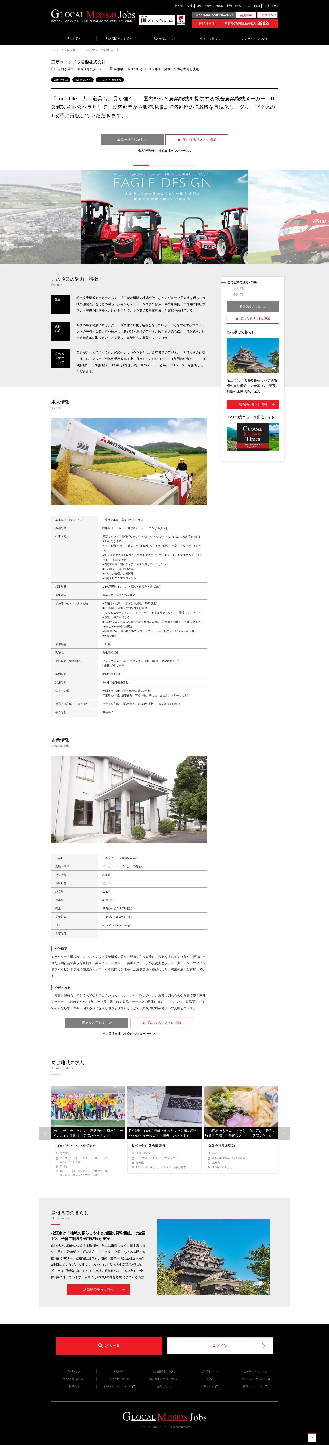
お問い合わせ (164, 1386)
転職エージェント (255, 1386)
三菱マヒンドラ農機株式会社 (101, 49)
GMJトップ (73, 1371)
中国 (248, 6)
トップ (55, 49)
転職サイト (209, 1386)
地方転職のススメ (164, 38)
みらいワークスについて (119, 1386)
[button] (141, 165)
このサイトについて (255, 38)
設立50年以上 (61, 79)
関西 (238, 6)
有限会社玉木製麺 (221, 1146)
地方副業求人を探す (119, 38)
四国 (257, 6)
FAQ (209, 1378)
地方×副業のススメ (74, 1378)
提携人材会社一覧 (119, 1378)
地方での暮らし (210, 38)
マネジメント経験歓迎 (109, 79)
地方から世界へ (83, 79)
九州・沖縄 (270, 6)
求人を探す (74, 38)
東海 (229, 6)
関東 (199, 6)
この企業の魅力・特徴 (242, 282)
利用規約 (74, 1386)
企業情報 (239, 294)
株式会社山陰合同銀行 (148, 1146)
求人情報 (239, 288)
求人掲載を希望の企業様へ (164, 1378)
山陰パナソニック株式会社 (76, 1146)
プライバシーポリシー (255, 1378)
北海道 (179, 6)
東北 (190, 6)
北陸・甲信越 (214, 6)
